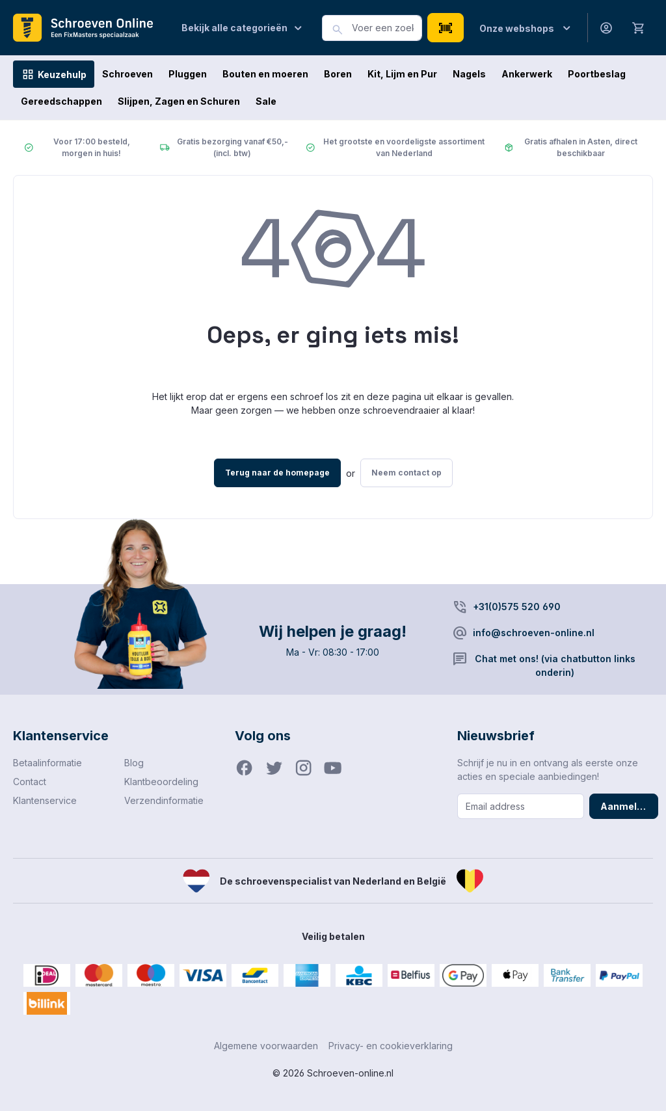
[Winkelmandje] (638, 27)
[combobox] (387, 28)
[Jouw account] (606, 27)
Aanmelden (627, 806)
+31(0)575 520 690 (517, 606)
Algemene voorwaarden (266, 1045)
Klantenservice (45, 800)
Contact (29, 781)
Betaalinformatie (47, 762)
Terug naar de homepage (277, 472)
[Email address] (521, 806)
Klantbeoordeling (161, 781)
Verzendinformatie (164, 800)
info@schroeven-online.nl (533, 632)
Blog (134, 762)
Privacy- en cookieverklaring (390, 1045)
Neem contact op (406, 472)
